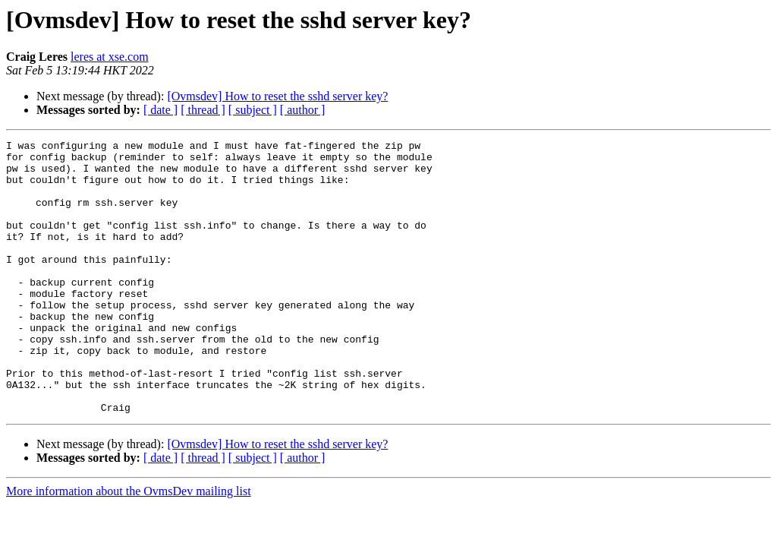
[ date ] (160, 109)
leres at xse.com (110, 56)
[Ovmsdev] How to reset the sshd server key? (277, 96)
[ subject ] (252, 109)
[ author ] (303, 109)
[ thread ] (203, 109)
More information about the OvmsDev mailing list (128, 545)
